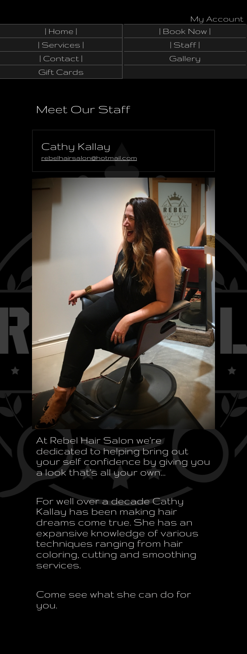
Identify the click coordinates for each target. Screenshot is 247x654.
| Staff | (185, 44)
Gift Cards (61, 71)
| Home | (61, 31)
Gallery (185, 58)
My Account (216, 18)
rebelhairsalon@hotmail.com (89, 157)
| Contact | (61, 58)
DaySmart (151, 649)
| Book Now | (185, 31)
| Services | (61, 44)
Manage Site (98, 649)
